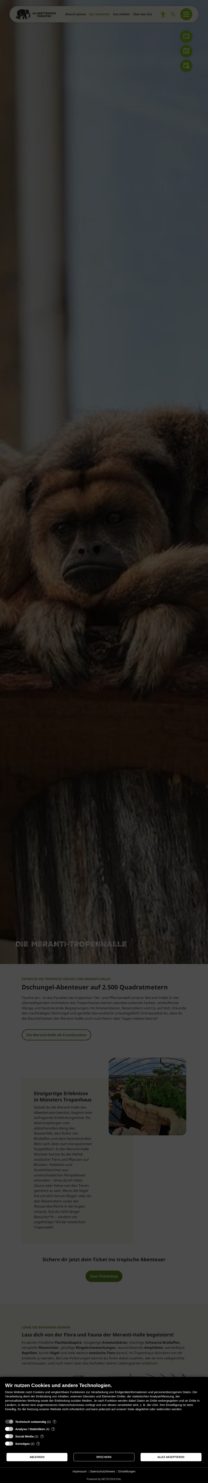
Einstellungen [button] (126, 1471)
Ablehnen (37, 1457)
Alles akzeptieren (170, 1457)
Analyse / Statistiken (30, 1429)
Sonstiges (22, 1443)
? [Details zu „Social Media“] (42, 1436)
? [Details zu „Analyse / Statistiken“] (53, 1429)
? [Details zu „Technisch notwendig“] (54, 1421)
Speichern (104, 1457)
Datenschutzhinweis (102, 1471)
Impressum (80, 1471)
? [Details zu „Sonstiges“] (38, 1443)
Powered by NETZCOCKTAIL (104, 1479)
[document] (104, 1400)
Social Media (24, 1436)
